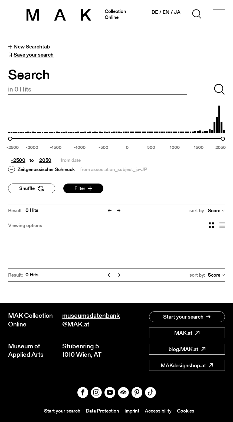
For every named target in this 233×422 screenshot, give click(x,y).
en (166, 12)
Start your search (187, 316)
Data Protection (102, 410)
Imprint (131, 410)
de (155, 12)
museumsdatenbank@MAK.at (89, 319)
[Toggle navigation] (219, 15)
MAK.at (186, 333)
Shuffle (31, 188)
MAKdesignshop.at (187, 365)
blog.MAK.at (187, 349)
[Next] (118, 210)
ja (177, 12)
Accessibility (158, 410)
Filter (83, 188)
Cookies (185, 410)
